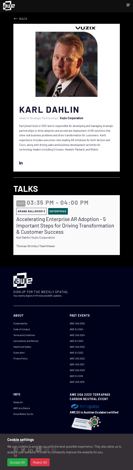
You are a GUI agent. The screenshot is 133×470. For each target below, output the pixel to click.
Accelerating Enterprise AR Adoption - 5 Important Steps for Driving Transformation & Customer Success (65, 225)
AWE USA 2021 (77, 364)
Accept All (17, 462)
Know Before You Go (23, 414)
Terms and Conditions (24, 335)
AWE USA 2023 (77, 346)
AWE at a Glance (21, 408)
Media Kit (18, 402)
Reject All (40, 462)
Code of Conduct (21, 329)
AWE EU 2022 (76, 352)
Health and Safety (22, 346)
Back (23, 18)
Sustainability (20, 323)
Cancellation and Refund (25, 341)
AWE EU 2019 (76, 376)
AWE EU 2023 (76, 341)
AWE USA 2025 (77, 323)
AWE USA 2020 (77, 370)
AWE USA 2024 (77, 335)
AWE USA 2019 (77, 381)
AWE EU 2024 (76, 329)
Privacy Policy (20, 358)
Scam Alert (19, 352)
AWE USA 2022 (77, 358)
